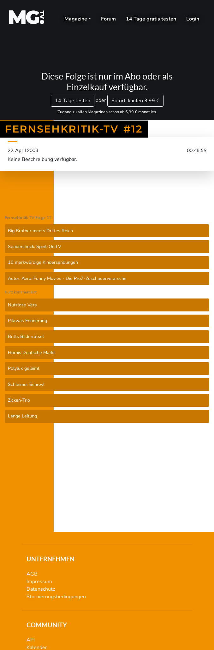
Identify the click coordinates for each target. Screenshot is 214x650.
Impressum (39, 581)
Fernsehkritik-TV (107, 197)
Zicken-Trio (19, 400)
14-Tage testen (72, 100)
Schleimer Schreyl (26, 384)
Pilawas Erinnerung (27, 320)
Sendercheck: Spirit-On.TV (34, 246)
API (31, 639)
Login (192, 18)
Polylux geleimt (23, 368)
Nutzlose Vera (22, 305)
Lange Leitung (22, 416)
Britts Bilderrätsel (26, 336)
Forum (108, 18)
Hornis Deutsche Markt (31, 352)
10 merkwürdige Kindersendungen (43, 262)
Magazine (75, 18)
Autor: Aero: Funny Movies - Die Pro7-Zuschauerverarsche (67, 278)
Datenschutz (41, 589)
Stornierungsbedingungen (56, 596)
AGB (32, 573)
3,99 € (135, 100)
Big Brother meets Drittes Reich (40, 231)
